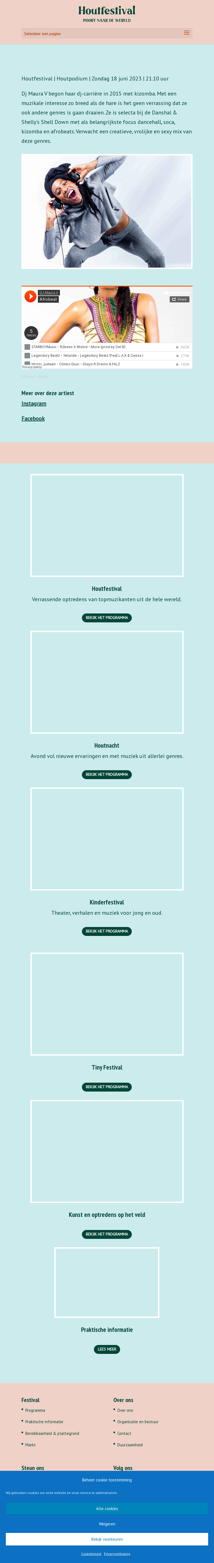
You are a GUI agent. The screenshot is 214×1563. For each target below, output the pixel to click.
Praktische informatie (107, 1329)
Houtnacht (106, 745)
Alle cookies (107, 1508)
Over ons (125, 1410)
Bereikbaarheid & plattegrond (52, 1433)
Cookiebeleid (91, 1554)
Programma (35, 1410)
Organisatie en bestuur (138, 1421)
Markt (30, 1444)
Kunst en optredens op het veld (107, 1214)
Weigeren (107, 1524)
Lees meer (107, 1349)
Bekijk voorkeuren (107, 1539)
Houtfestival (107, 588)
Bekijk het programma (107, 617)
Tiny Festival (107, 1067)
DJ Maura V (28, 376)
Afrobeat (43, 376)
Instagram (33, 403)
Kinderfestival (107, 902)
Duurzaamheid (130, 1444)
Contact (124, 1433)
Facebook (33, 418)
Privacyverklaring (117, 1554)
